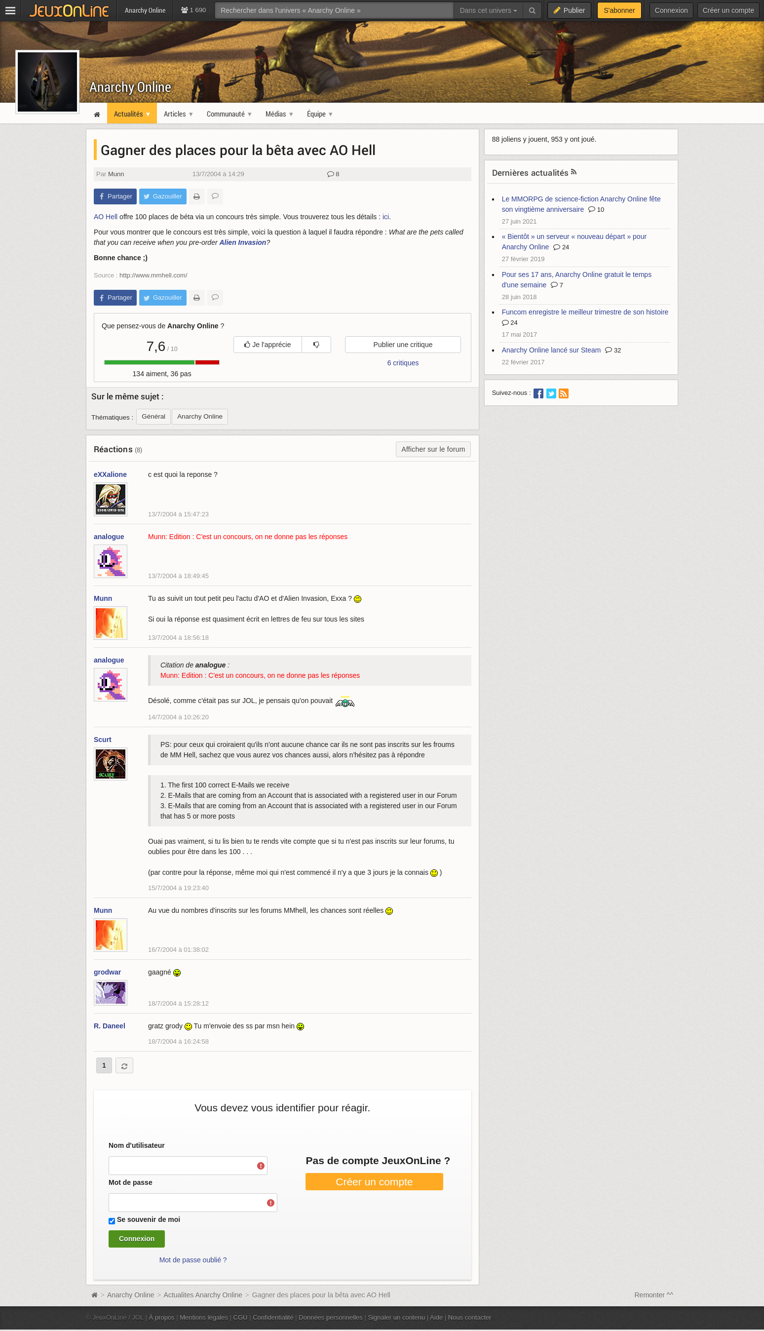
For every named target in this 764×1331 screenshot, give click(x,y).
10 (596, 209)
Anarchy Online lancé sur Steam (551, 350)
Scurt (103, 740)
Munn (116, 174)
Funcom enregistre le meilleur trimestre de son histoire (585, 312)
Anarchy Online (130, 87)
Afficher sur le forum (433, 449)
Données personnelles (331, 1317)
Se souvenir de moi (148, 1219)
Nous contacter (470, 1317)
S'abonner (619, 10)
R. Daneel (109, 1026)
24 (561, 247)
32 (613, 350)
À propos (162, 1317)
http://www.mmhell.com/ (153, 275)
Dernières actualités (530, 172)
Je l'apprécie (267, 345)
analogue (109, 537)
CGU (240, 1317)
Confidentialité (273, 1317)
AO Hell (105, 217)
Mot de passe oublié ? (193, 1260)
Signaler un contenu (396, 1317)
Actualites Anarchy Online (203, 1295)
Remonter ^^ (654, 1295)
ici (385, 217)
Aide (436, 1317)
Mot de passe (131, 1182)
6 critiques (403, 363)
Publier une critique (403, 345)
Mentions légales (204, 1317)
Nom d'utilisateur (137, 1145)
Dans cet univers (488, 10)
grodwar (107, 972)
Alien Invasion (242, 242)
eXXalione (110, 474)
